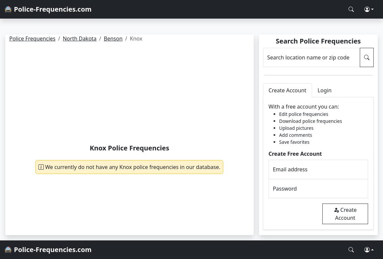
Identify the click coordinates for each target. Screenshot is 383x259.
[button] (369, 9)
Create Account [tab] (287, 90)
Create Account (345, 213)
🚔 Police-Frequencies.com (48, 9)
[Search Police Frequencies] (351, 9)
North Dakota (79, 38)
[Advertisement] (129, 94)
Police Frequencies (32, 38)
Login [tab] (325, 90)
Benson (113, 38)
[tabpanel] (318, 163)
